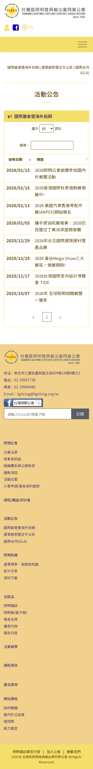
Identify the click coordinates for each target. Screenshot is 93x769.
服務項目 (11, 472)
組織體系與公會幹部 (19, 465)
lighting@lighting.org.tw (38, 393)
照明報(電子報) (15, 612)
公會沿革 (11, 452)
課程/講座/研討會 (17, 499)
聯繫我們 (74, 751)
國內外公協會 (14, 714)
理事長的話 (12, 458)
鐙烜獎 (9, 721)
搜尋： (46, 145)
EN (27, 26)
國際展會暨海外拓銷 (23, 67)
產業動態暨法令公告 (57, 67)
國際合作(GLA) (15, 541)
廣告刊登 (11, 632)
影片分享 (11, 570)
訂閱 (80, 413)
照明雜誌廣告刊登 (26, 751)
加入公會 (54, 751)
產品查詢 (11, 684)
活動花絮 (11, 479)
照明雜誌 (11, 605)
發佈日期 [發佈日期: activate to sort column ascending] (15, 159)
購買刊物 (11, 626)
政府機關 (11, 707)
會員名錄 (11, 619)
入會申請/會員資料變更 (22, 485)
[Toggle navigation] (82, 44)
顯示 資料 (47, 128)
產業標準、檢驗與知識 (21, 564)
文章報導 (11, 646)
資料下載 (11, 577)
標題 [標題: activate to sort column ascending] (40, 159)
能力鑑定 (11, 728)
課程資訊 (11, 665)
